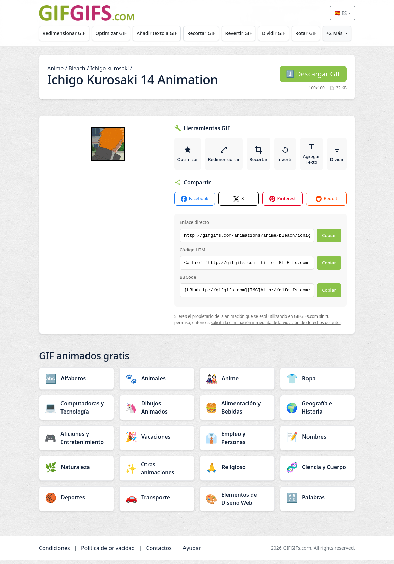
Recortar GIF (201, 33)
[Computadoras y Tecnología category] (76, 411)
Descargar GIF (313, 73)
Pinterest (282, 202)
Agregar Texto (315, 155)
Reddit (326, 202)
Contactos (159, 552)
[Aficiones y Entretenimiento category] (76, 441)
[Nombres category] (317, 440)
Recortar (261, 155)
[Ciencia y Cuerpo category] (317, 470)
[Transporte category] (157, 501)
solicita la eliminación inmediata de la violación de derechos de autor (276, 326)
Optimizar (188, 155)
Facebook (194, 202)
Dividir (342, 155)
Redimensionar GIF (64, 33)
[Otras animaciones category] (157, 472)
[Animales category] (157, 382)
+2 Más (334, 33)
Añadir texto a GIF (157, 33)
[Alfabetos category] (76, 382)
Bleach (77, 68)
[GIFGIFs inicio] (86, 13)
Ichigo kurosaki (109, 68)
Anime (55, 68)
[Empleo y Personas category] (237, 441)
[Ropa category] (317, 382)
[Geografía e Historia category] (317, 411)
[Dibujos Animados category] (157, 411)
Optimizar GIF (111, 33)
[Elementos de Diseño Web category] (237, 502)
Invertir (289, 155)
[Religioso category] (237, 470)
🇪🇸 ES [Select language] (341, 13)
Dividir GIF (274, 33)
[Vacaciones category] (157, 440)
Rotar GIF (306, 33)
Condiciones (54, 552)
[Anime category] (237, 382)
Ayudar (192, 552)
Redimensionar (225, 155)
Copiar (329, 239)
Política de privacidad (108, 552)
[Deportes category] (76, 501)
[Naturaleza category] (76, 470)
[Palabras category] (317, 501)
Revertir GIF (238, 33)
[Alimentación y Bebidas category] (237, 411)
